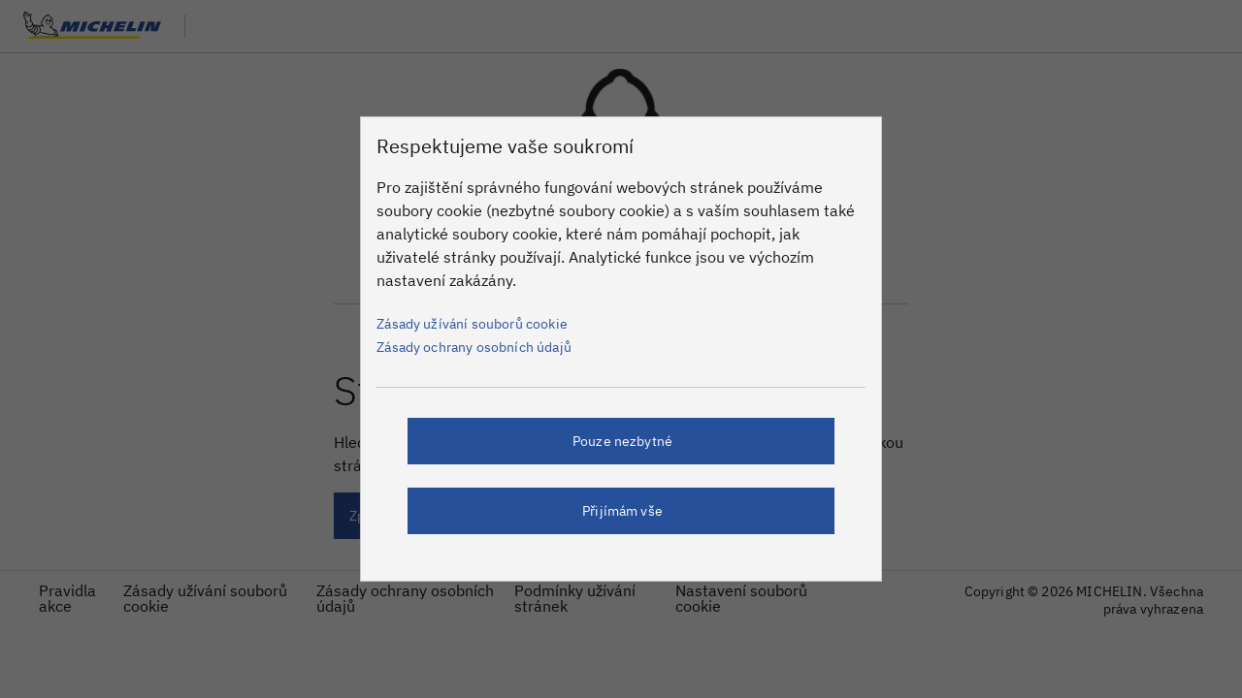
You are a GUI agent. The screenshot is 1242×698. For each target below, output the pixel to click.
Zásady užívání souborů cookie (472, 324)
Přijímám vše (622, 511)
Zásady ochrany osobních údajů (474, 347)
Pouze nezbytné (622, 441)
